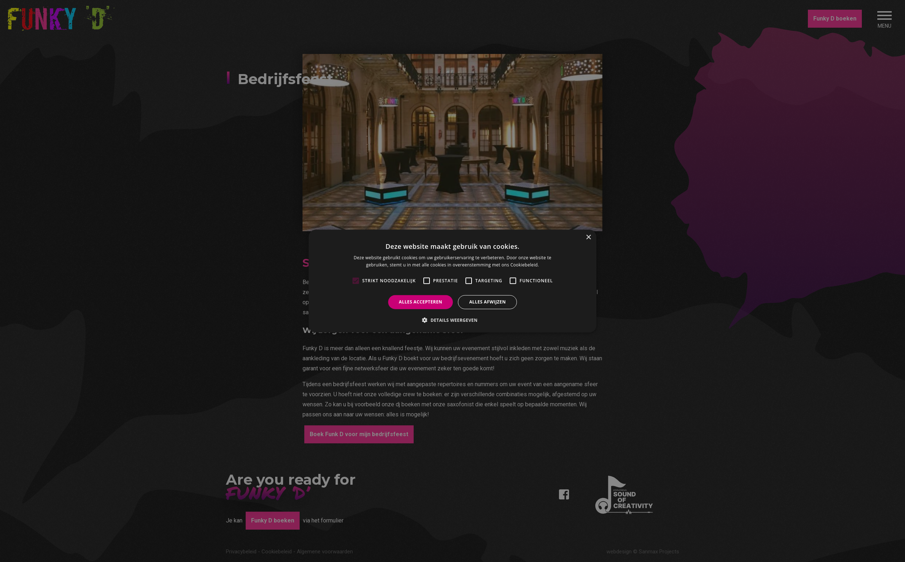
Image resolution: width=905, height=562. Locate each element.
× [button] (588, 237)
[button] (452, 320)
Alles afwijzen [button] (487, 302)
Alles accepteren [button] (420, 302)
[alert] (452, 281)
